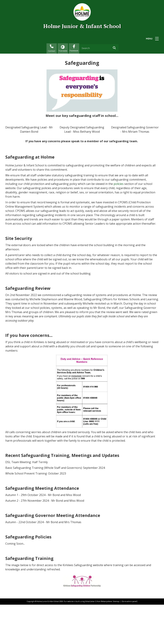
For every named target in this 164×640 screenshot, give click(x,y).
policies (119, 219)
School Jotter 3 (90, 637)
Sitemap (116, 637)
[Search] (115, 47)
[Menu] (156, 38)
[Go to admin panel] (129, 637)
